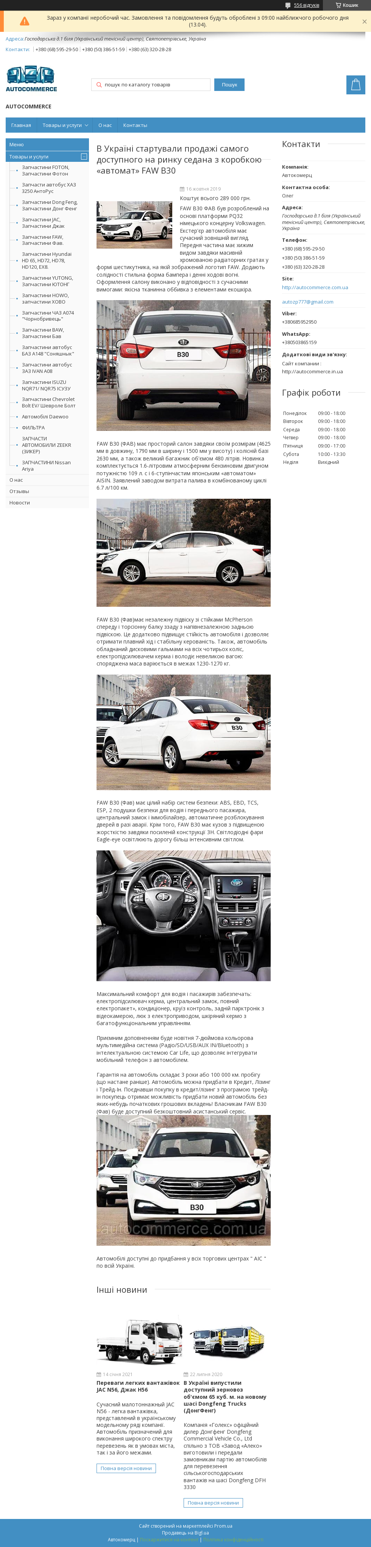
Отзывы (19, 491)
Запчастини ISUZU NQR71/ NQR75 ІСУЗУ (46, 385)
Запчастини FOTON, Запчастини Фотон (45, 170)
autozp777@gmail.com (308, 302)
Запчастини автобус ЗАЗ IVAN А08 (47, 367)
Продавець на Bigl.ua (185, 1533)
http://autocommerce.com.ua (315, 287)
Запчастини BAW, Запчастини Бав (43, 333)
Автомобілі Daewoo (45, 416)
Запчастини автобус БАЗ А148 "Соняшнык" (48, 350)
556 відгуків (306, 5)
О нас (105, 125)
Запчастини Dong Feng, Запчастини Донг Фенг (50, 205)
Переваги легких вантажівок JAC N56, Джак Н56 (138, 1386)
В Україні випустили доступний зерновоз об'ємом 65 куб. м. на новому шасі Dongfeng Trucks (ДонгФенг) (225, 1396)
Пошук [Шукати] (229, 85)
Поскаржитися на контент (169, 1539)
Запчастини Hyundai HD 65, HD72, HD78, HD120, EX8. (47, 260)
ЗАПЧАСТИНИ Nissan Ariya (46, 465)
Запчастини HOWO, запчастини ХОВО (45, 298)
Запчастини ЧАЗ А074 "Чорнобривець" (48, 316)
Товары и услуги (62, 125)
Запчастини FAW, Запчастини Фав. (43, 240)
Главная (21, 125)
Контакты (135, 125)
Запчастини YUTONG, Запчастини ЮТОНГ (47, 281)
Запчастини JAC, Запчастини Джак (43, 222)
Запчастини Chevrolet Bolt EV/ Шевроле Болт (49, 402)
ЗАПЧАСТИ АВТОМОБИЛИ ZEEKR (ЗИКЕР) (46, 445)
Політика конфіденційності (233, 1539)
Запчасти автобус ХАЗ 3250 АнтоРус (49, 187)
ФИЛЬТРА (33, 427)
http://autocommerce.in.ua (312, 371)
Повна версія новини (126, 1468)
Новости (19, 502)
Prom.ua (223, 1526)
